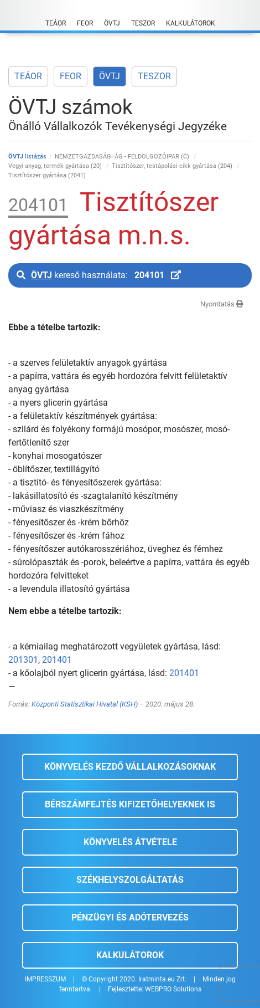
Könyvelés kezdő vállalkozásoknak (130, 766)
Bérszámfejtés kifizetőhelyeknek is (130, 804)
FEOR (70, 76)
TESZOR (154, 76)
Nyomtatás (221, 304)
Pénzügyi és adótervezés (130, 917)
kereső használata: (99, 275)
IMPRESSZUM (45, 979)
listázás (27, 156)
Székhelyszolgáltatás (130, 879)
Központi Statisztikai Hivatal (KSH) (85, 704)
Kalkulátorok (130, 955)
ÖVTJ (109, 76)
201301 (23, 659)
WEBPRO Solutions (173, 989)
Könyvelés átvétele (130, 842)
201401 (57, 659)
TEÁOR (28, 76)
